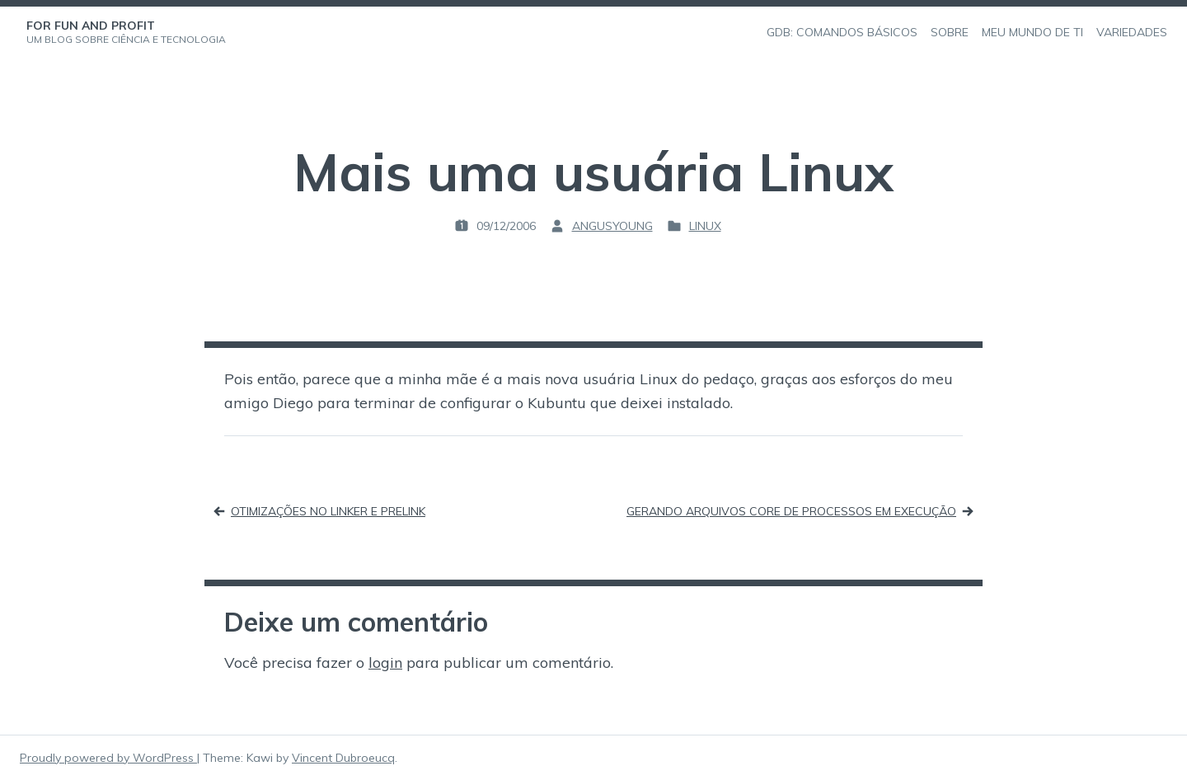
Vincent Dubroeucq (343, 757)
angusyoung (612, 225)
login (385, 662)
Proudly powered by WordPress (108, 757)
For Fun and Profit (90, 25)
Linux (705, 225)
